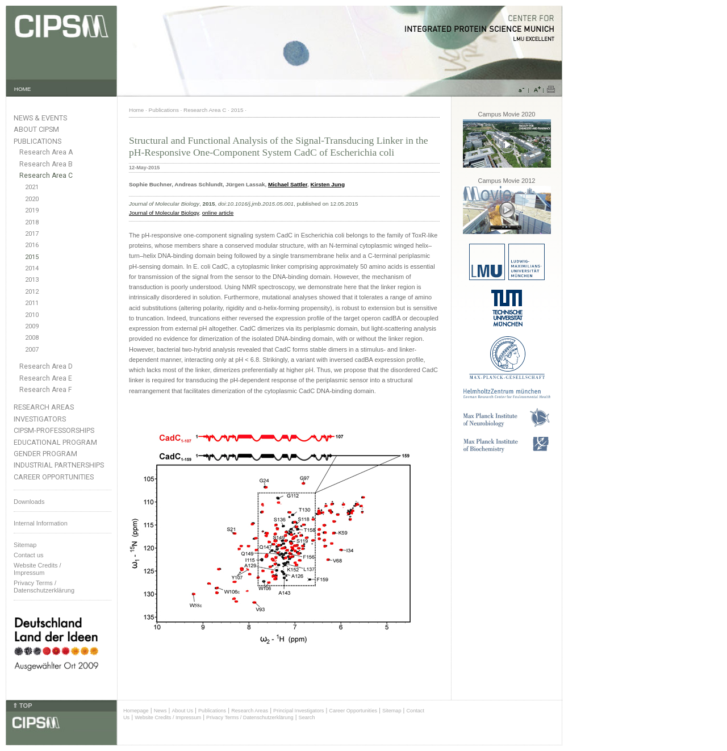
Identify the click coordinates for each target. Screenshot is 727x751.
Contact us (29, 555)
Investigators (40, 419)
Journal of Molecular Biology (164, 213)
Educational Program (55, 442)
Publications (37, 141)
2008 (32, 337)
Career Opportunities (54, 477)
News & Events (40, 118)
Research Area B (46, 164)
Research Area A (46, 152)
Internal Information (41, 523)
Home (136, 110)
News (160, 711)
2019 (32, 210)
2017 (32, 233)
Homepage (136, 711)
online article (217, 213)
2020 (32, 199)
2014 (32, 268)
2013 (32, 279)
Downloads (29, 501)
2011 (32, 303)
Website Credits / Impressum (168, 717)
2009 (32, 326)
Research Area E (45, 378)
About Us (182, 711)
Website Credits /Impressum (37, 569)
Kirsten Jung (328, 184)
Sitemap (25, 544)
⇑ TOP (22, 705)
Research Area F (45, 390)
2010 (32, 315)
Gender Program (45, 453)
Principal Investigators (298, 711)
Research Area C (46, 176)
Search (307, 717)
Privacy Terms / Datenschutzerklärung (44, 586)
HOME (22, 89)
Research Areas (44, 407)
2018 (32, 222)
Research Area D (46, 366)
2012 (32, 291)
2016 (32, 245)
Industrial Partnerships (59, 465)
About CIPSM (36, 129)
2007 (32, 349)
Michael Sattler (287, 184)
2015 (32, 257)
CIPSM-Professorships (54, 430)
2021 (32, 187)
